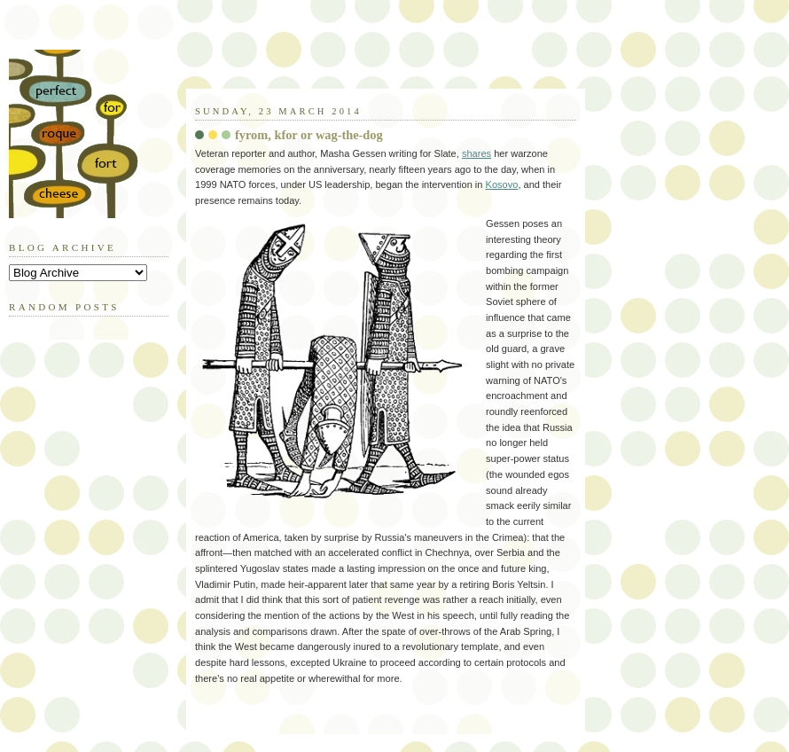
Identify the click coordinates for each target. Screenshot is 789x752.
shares (476, 153)
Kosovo (502, 184)
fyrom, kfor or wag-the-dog (309, 135)
